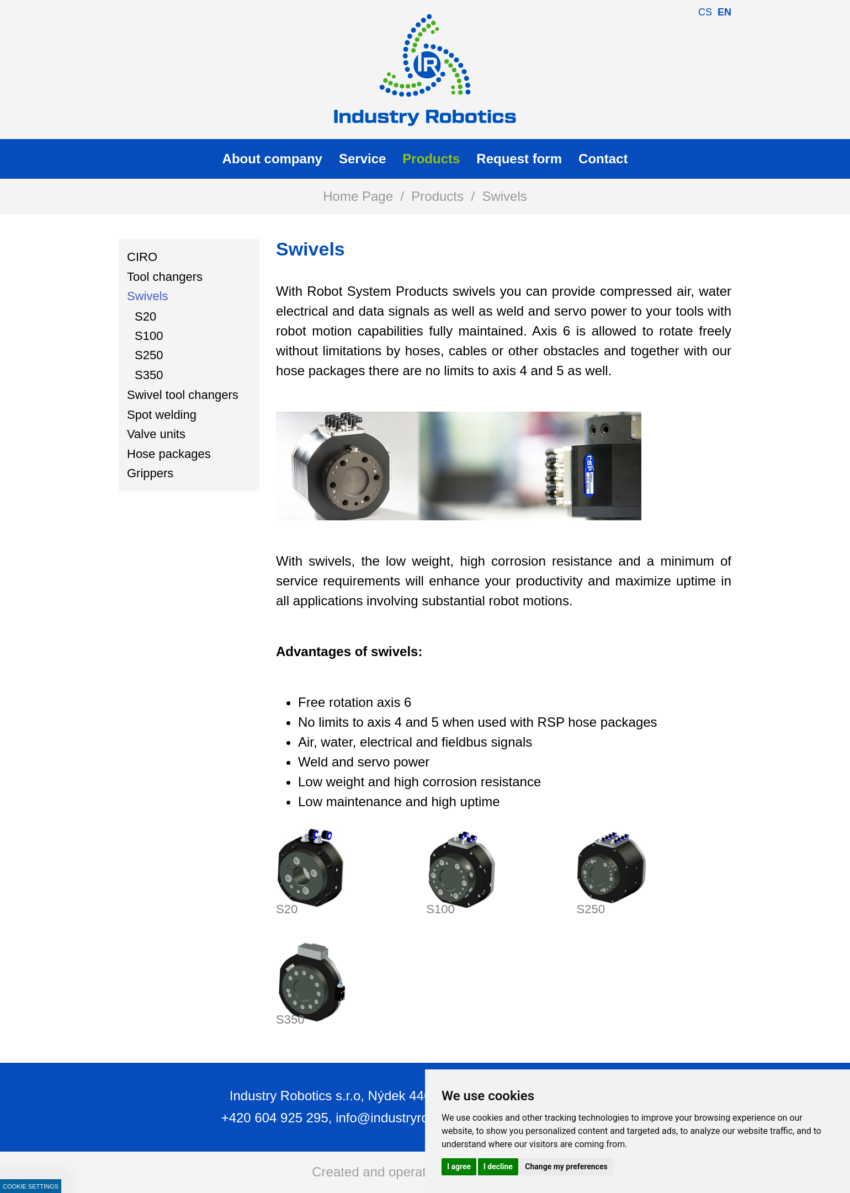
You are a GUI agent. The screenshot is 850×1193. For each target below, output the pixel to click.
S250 (591, 909)
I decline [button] (498, 1166)
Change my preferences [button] (566, 1166)
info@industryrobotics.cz (408, 1117)
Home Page (358, 196)
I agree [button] (459, 1166)
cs (705, 12)
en (724, 12)
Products (437, 196)
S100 (440, 909)
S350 (290, 1019)
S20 (287, 909)
